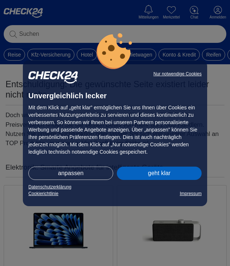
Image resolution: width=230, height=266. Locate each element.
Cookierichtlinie (43, 193)
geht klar (159, 173)
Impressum (191, 193)
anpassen (70, 173)
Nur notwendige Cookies (177, 73)
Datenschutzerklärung (50, 187)
